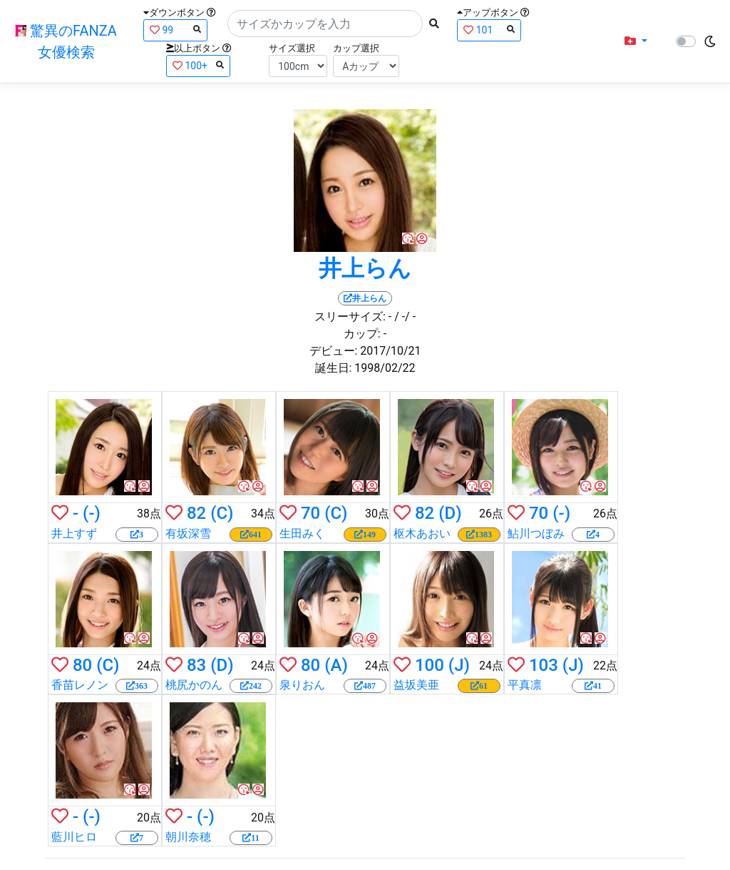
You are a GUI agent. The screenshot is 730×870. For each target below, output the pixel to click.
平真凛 (525, 685)
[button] (636, 41)
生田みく (302, 533)
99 (175, 29)
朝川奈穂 (188, 837)
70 (310, 513)
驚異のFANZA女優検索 (66, 41)
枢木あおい (422, 533)
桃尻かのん (193, 685)
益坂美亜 (416, 685)
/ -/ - (405, 316)
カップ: (362, 333)
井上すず (74, 533)
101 (489, 29)
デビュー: (333, 351)
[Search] (325, 23)
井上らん (365, 268)
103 (543, 665)
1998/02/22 (384, 368)
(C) (221, 513)
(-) (92, 513)
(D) (449, 513)
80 (82, 665)
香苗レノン (79, 685)
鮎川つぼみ (536, 533)
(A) (336, 665)
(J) (459, 665)
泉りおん (302, 685)
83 (196, 665)
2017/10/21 (390, 351)
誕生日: (333, 368)
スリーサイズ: (350, 316)
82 (196, 513)
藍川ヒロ (74, 837)
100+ (198, 65)
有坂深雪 (188, 533)
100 (429, 665)
